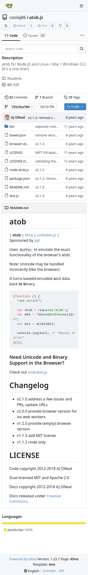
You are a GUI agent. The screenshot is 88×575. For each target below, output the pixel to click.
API (61, 570)
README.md (19, 187)
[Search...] (81, 48)
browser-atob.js (22, 144)
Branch (44, 97)
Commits (16, 97)
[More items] (82, 35)
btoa (29, 235)
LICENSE (16, 152)
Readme (12, 78)
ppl (37, 240)
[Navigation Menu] (81, 6)
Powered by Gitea (22, 559)
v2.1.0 (39, 144)
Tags (72, 97)
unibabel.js (46, 235)
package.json (20, 178)
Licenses (49, 570)
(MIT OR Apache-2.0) (51, 152)
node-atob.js (19, 170)
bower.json (18, 135)
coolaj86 (17, 17)
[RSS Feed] (6, 25)
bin (12, 126)
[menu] (31, 571)
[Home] (8, 6)
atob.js (36, 17)
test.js (14, 196)
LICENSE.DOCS (21, 161)
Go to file (47, 106)
